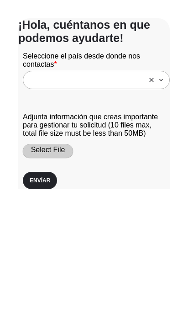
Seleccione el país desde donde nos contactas (81, 60)
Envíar (40, 180)
